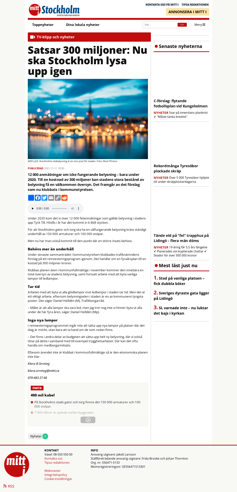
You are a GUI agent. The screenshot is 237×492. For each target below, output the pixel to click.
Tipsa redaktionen (57, 463)
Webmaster (52, 471)
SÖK (182, 25)
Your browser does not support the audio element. (55, 209)
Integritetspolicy (55, 475)
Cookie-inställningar (58, 479)
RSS (8, 486)
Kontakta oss (53, 458)
